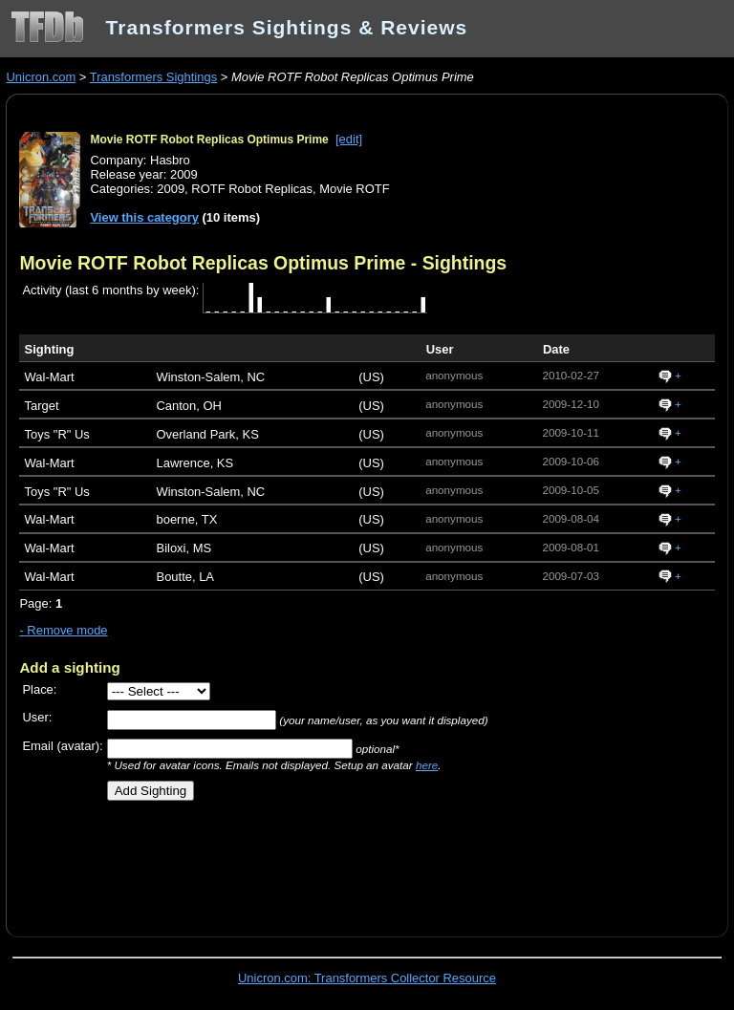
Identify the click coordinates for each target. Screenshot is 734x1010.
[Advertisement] (242, 862)
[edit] (348, 139)
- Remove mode (63, 630)
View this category (144, 217)
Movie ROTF (354, 189)
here (427, 765)
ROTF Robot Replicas (252, 189)
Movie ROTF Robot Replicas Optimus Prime (209, 139)
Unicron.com (41, 77)
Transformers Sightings (153, 77)
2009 (170, 189)
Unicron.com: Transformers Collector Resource (367, 978)
